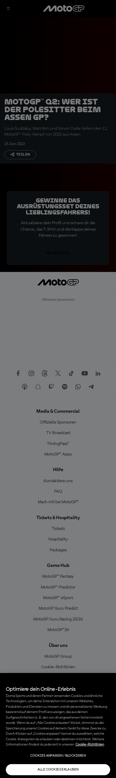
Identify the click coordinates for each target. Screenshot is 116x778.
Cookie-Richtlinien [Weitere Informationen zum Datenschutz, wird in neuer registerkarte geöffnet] (89, 744)
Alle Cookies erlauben (58, 769)
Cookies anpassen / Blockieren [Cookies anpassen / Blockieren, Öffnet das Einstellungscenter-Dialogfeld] (58, 755)
